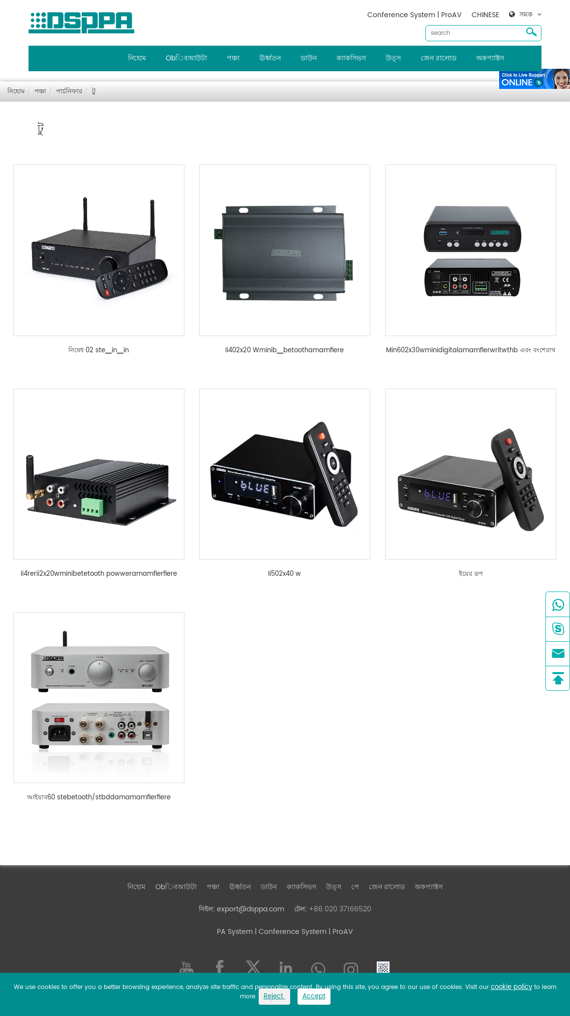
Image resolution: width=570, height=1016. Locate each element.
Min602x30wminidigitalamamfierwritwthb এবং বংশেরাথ (470, 351)
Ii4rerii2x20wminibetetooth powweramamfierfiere (99, 574)
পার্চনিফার (69, 91)
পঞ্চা (233, 58)
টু (93, 91)
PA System (235, 931)
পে (355, 887)
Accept (314, 996)
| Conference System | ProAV (303, 931)
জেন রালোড (438, 58)
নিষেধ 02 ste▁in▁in (98, 351)
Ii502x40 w (284, 574)
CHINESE (485, 15)
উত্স (393, 58)
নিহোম (137, 58)
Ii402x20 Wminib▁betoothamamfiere (284, 351)
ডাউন (308, 58)
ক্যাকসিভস (351, 58)
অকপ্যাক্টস (490, 58)
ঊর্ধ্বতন (270, 58)
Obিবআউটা (186, 58)
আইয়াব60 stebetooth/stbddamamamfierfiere (99, 798)
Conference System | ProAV (414, 15)
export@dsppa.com (250, 909)
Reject (274, 996)
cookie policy (511, 987)
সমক (526, 15)
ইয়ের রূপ (471, 574)
